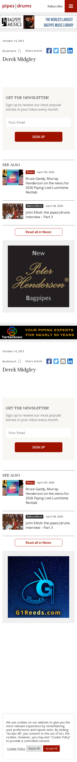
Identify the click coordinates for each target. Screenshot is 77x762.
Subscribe (55, 6)
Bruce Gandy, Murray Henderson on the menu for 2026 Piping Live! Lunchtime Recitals (47, 185)
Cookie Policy (16, 748)
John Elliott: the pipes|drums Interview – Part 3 (48, 214)
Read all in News (38, 232)
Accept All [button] (51, 748)
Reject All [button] (34, 748)
